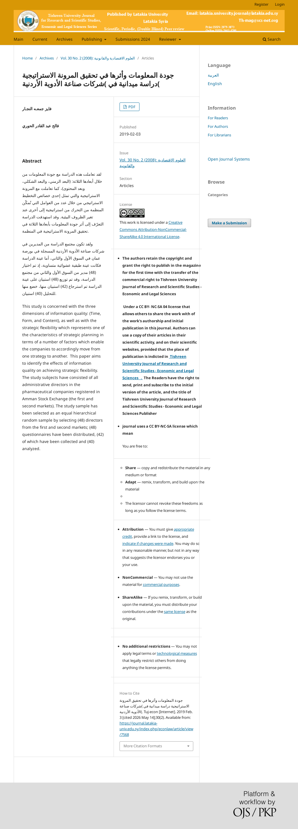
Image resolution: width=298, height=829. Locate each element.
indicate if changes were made (147, 543)
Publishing (92, 39)
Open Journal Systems (229, 159)
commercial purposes (161, 584)
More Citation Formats (143, 745)
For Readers (218, 117)
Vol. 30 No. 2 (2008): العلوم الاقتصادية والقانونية (98, 58)
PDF (131, 106)
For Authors (218, 126)
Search (272, 39)
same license (174, 611)
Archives (64, 39)
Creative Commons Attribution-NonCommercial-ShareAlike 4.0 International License (153, 229)
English (215, 83)
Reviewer (168, 39)
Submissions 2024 (133, 39)
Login (280, 4)
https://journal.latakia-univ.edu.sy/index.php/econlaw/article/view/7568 (156, 729)
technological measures (177, 653)
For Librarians (219, 135)
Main (18, 39)
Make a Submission (229, 222)
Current (39, 39)
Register (261, 4)
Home (27, 58)
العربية (213, 75)
